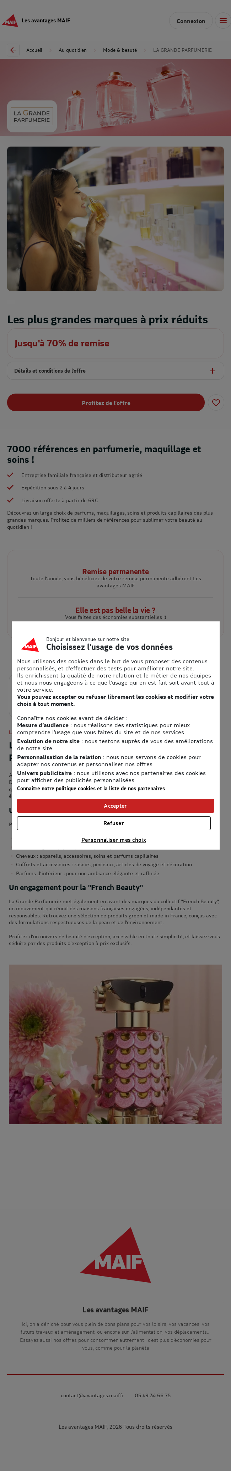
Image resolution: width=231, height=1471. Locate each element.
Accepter (115, 805)
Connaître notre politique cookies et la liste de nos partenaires (91, 788)
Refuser (113, 823)
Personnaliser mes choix (113, 839)
